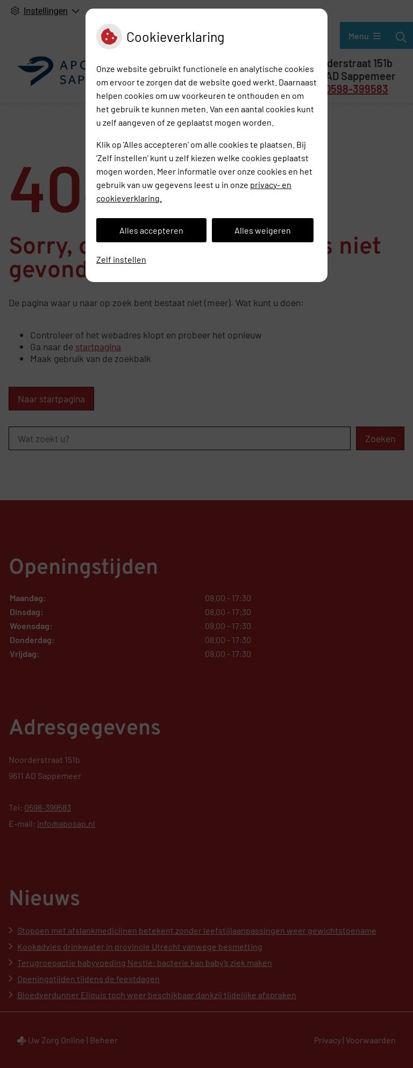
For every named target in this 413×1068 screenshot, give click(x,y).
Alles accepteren (151, 230)
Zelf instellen (121, 259)
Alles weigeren (262, 230)
